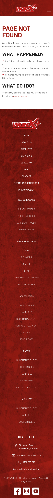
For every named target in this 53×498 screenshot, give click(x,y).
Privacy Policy (26, 189)
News (26, 169)
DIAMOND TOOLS (26, 200)
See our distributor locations (26, 469)
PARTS (26, 351)
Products (26, 149)
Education (26, 162)
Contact (26, 176)
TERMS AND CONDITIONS (26, 183)
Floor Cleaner (26, 284)
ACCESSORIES (26, 296)
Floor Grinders (26, 305)
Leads (26, 332)
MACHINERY (26, 399)
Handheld (26, 312)
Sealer (26, 264)
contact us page (21, 96)
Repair (26, 270)
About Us (26, 142)
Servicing (26, 155)
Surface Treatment (26, 325)
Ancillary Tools (26, 222)
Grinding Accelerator (26, 277)
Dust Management (26, 318)
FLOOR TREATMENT (26, 241)
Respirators (26, 339)
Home (26, 135)
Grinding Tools (26, 209)
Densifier (26, 257)
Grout (26, 250)
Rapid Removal (27, 229)
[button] (49, 9)
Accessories (26, 380)
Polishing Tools (26, 215)
